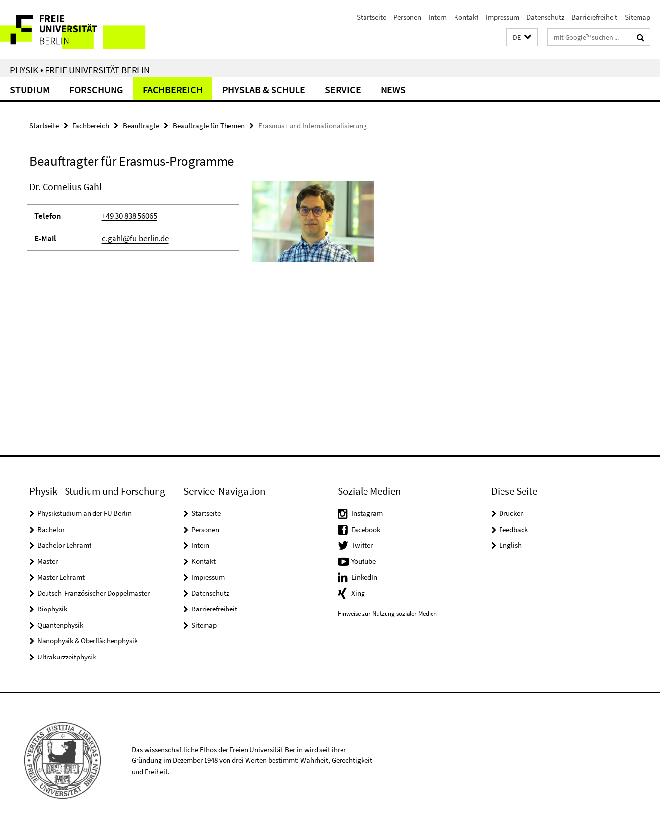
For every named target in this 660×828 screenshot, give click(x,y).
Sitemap (637, 17)
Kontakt (466, 17)
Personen (407, 17)
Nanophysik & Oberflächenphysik (87, 640)
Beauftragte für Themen (209, 125)
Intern (438, 17)
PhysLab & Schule (263, 89)
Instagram (367, 513)
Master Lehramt (61, 577)
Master (47, 561)
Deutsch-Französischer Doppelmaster (93, 593)
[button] (522, 37)
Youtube (363, 561)
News (393, 89)
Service (343, 89)
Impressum (502, 17)
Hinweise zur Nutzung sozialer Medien (387, 613)
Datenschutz (545, 17)
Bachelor (51, 529)
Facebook (365, 529)
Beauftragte (141, 125)
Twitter (362, 545)
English (510, 545)
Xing (358, 593)
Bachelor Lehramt (64, 545)
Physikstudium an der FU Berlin (84, 513)
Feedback (513, 529)
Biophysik (52, 608)
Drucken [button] (511, 513)
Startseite (371, 17)
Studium (30, 89)
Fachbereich (173, 89)
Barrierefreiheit (594, 17)
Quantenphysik (60, 625)
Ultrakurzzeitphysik (66, 656)
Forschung (96, 89)
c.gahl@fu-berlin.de (135, 238)
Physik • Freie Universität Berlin (80, 69)
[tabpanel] (201, 225)
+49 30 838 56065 (129, 215)
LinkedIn (364, 577)
